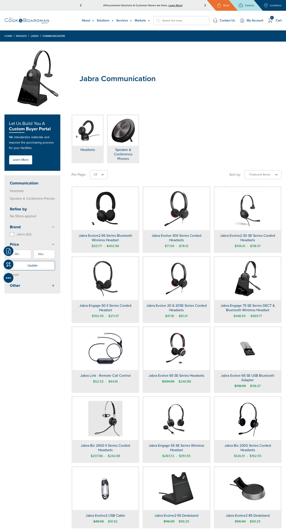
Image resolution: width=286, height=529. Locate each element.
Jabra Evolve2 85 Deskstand (248, 515)
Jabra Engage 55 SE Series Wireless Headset (176, 448)
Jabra (34, 36)
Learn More (175, 5)
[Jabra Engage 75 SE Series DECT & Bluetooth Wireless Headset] (248, 278)
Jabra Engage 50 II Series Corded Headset (105, 308)
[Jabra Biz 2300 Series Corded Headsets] (248, 418)
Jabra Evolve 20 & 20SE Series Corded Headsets (176, 308)
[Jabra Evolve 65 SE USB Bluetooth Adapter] (248, 348)
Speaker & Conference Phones (32, 198)
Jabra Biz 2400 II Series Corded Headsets (105, 448)
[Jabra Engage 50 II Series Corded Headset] (105, 278)
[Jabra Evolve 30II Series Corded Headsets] (176, 208)
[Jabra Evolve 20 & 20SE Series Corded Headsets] (176, 278)
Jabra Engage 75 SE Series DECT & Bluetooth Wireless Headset (248, 308)
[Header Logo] (26, 20)
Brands (21, 36)
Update (32, 265)
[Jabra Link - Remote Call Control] (105, 348)
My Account (251, 20)
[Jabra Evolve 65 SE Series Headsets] (176, 348)
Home (8, 36)
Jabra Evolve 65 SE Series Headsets (176, 375)
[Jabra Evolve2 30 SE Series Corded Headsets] (248, 208)
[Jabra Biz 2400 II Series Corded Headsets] (105, 418)
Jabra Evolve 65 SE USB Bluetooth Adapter (247, 378)
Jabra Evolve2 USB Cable (105, 515)
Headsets (17, 190)
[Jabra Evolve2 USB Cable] (105, 488)
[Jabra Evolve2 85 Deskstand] (248, 488)
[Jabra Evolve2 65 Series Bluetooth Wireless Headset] (105, 208)
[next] (205, 5)
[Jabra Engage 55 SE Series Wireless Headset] (176, 418)
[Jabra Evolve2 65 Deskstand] (176, 488)
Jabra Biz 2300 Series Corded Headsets (247, 448)
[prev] (81, 5)
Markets (142, 20)
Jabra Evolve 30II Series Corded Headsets (176, 238)
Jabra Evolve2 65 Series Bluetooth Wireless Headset (105, 238)
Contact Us (223, 20)
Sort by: (235, 174)
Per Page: (79, 174)
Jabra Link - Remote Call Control (105, 375)
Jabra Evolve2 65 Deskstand (176, 515)
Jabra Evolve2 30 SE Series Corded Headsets (247, 238)
